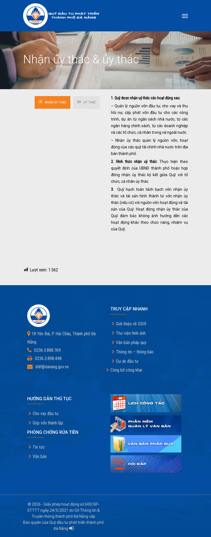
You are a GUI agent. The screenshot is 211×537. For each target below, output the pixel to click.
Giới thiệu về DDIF (131, 323)
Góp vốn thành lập (48, 423)
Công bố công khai (126, 370)
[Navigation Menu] (185, 15)
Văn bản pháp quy (131, 342)
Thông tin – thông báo (135, 352)
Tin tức (39, 447)
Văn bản (40, 456)
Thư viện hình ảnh (131, 333)
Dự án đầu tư (127, 361)
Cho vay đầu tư (46, 413)
